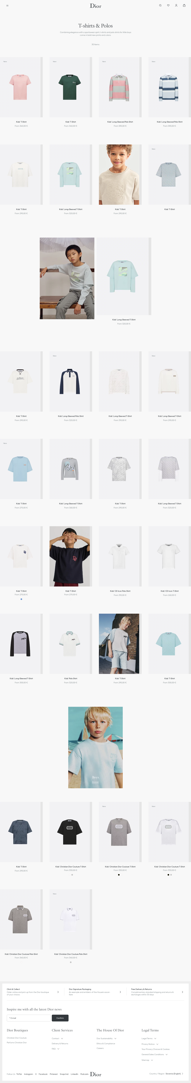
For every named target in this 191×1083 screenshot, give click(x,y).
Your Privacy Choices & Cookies (156, 1049)
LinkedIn (74, 1074)
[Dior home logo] (95, 6)
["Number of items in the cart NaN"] (184, 6)
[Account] (176, 6)
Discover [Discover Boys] (95, 782)
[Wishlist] (168, 6)
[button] (73, 1038)
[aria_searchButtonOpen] (160, 6)
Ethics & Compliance (106, 1043)
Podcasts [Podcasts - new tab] (84, 1074)
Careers (100, 1048)
